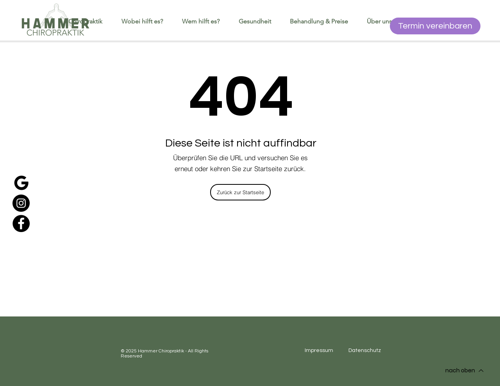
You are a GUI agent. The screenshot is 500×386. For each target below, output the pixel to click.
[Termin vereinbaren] (435, 26)
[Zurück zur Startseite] (240, 192)
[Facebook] (21, 223)
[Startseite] (55, 20)
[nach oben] (464, 370)
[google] (21, 182)
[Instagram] (21, 203)
